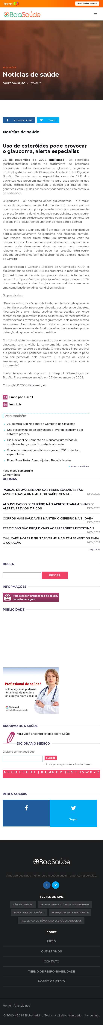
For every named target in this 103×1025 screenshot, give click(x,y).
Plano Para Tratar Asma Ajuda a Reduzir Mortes (39, 460)
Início (51, 941)
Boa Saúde (9, 67)
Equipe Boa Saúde (14, 83)
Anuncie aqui (22, 1005)
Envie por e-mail (21, 397)
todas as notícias (79, 466)
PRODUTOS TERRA (87, 3)
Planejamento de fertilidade (70, 912)
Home (7, 1005)
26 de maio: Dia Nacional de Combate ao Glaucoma (41, 424)
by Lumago (92, 1015)
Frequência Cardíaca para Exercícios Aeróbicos (51, 920)
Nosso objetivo (51, 981)
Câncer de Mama (23, 904)
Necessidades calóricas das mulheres (65, 904)
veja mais (95, 549)
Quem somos (51, 951)
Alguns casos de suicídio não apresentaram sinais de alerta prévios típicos (51, 506)
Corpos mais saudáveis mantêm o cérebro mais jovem (51, 519)
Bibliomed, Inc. (37, 385)
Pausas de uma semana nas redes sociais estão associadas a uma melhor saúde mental (51, 492)
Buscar (54, 575)
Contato (51, 961)
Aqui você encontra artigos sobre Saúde (43, 733)
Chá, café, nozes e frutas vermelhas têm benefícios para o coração (51, 540)
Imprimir (15, 404)
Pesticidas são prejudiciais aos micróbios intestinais (51, 528)
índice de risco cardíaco (29, 912)
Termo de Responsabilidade (51, 971)
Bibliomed (57, 159)
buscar (50, 757)
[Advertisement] (31, 638)
